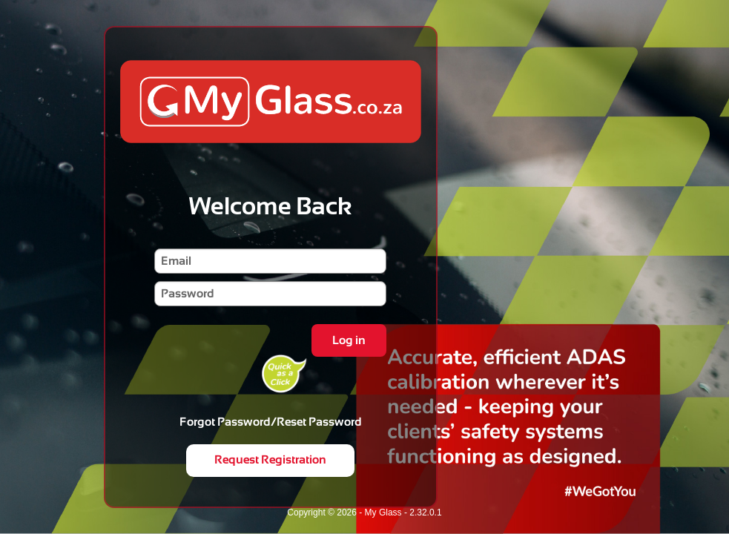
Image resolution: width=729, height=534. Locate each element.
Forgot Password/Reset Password (270, 421)
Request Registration (270, 459)
